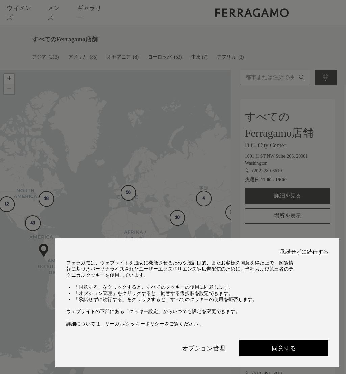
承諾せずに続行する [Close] (304, 252)
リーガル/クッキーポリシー (135, 323)
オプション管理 (203, 348)
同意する (284, 348)
